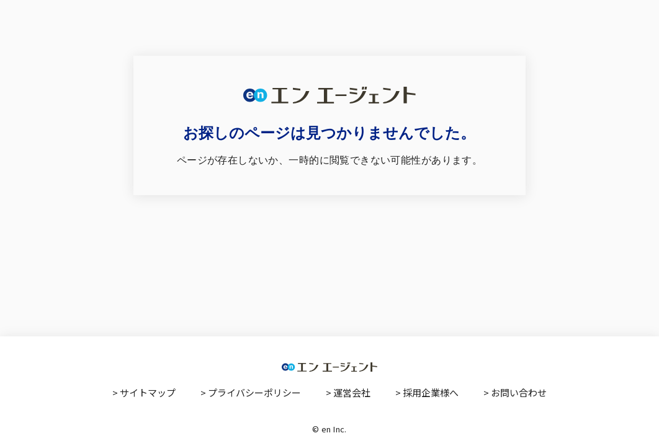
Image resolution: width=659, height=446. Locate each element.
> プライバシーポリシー (250, 392)
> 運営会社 (348, 392)
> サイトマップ (144, 392)
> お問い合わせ (515, 392)
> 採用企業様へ (427, 392)
